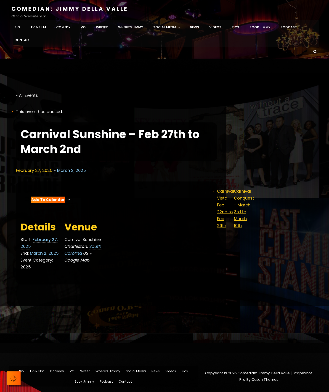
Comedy (63, 26)
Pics (235, 26)
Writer (102, 26)
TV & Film (38, 26)
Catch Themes (265, 378)
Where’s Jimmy (130, 26)
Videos (215, 26)
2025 (26, 265)
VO (83, 26)
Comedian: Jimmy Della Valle (69, 9)
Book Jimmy (259, 26)
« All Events (27, 94)
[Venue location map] (132, 243)
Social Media (167, 26)
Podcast (289, 26)
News (194, 26)
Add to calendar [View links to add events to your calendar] (48, 198)
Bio (17, 26)
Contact (22, 39)
